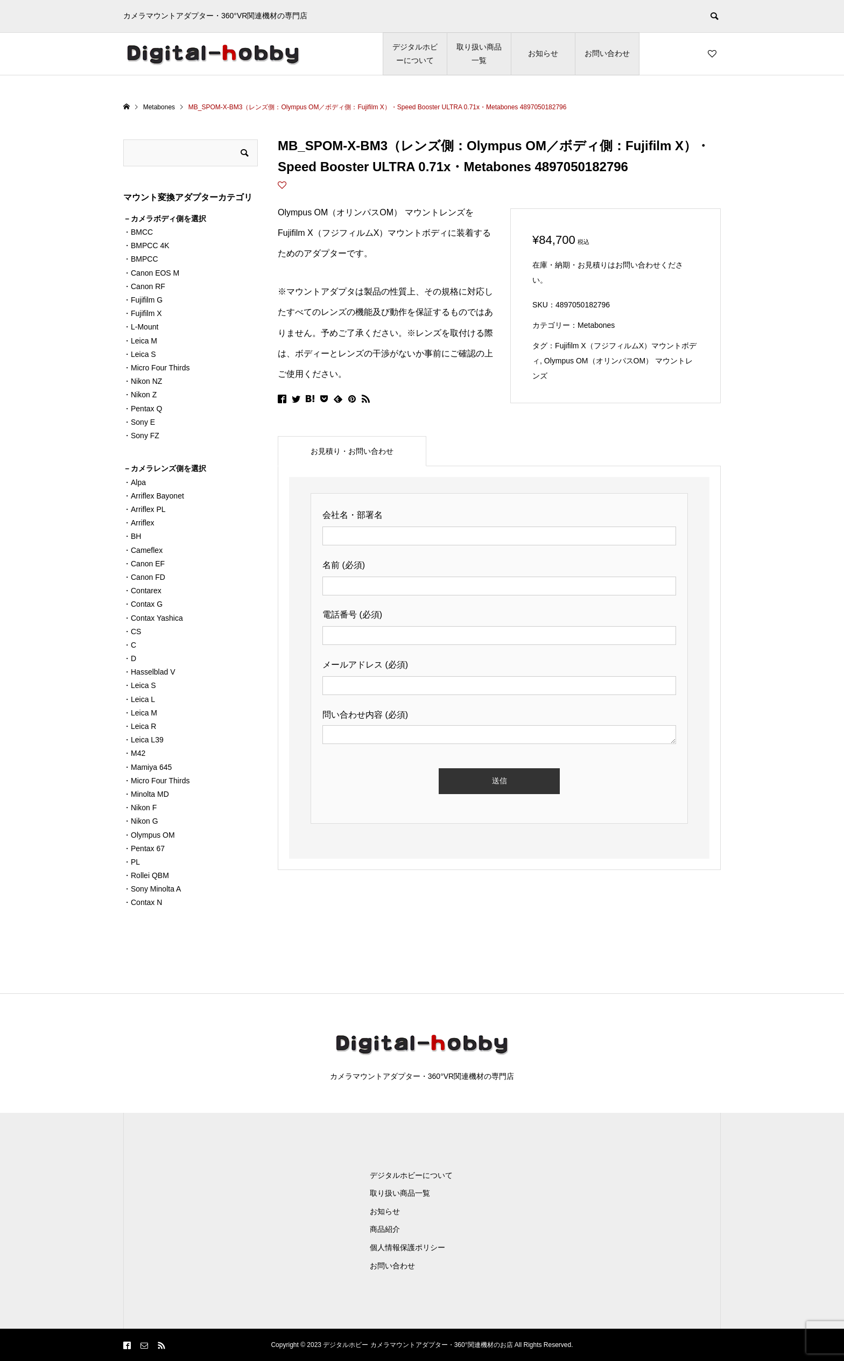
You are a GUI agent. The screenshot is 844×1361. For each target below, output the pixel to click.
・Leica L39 (143, 739)
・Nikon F (140, 807)
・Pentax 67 (144, 848)
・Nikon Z (140, 394)
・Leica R (139, 726)
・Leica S (139, 354)
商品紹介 (385, 1229)
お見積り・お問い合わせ (352, 451)
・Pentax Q (142, 408)
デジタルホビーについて (415, 54)
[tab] (352, 451)
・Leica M (140, 340)
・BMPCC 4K (146, 245)
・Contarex (142, 590)
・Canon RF (144, 286)
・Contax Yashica (153, 618)
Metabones (596, 325)
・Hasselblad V (149, 672)
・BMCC (138, 232)
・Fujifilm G (143, 300)
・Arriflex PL (144, 509)
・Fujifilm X (142, 313)
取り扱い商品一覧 (479, 54)
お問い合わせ (607, 53)
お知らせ (543, 53)
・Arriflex (138, 522)
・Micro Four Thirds (156, 367)
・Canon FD (144, 577)
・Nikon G (140, 821)
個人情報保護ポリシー (407, 1247)
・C (129, 645)
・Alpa (134, 482)
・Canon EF (144, 563)
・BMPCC (140, 259)
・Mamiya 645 (147, 767)
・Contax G (143, 604)
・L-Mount (140, 326)
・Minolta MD (146, 794)
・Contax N (142, 902)
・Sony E (139, 422)
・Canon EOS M (151, 273)
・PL (131, 862)
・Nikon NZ (142, 381)
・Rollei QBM (146, 875)
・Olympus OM (149, 835)
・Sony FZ (141, 435)
